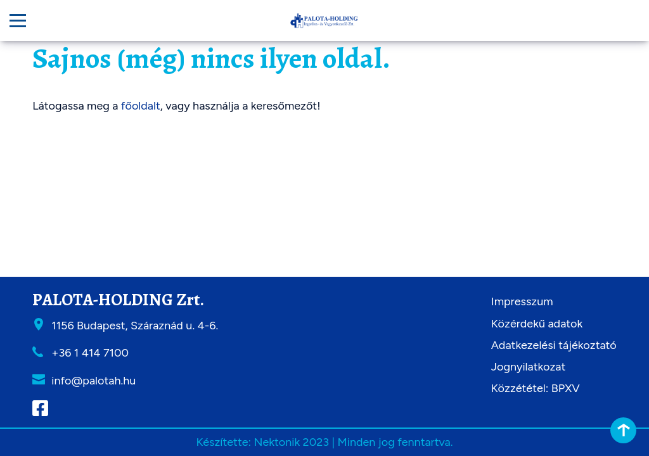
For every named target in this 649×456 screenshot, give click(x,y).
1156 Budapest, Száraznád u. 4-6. (134, 325)
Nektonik (277, 442)
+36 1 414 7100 (90, 353)
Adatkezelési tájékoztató (554, 345)
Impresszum (522, 301)
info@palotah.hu (93, 381)
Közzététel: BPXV (535, 388)
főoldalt (140, 106)
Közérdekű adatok (536, 324)
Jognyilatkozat (528, 367)
